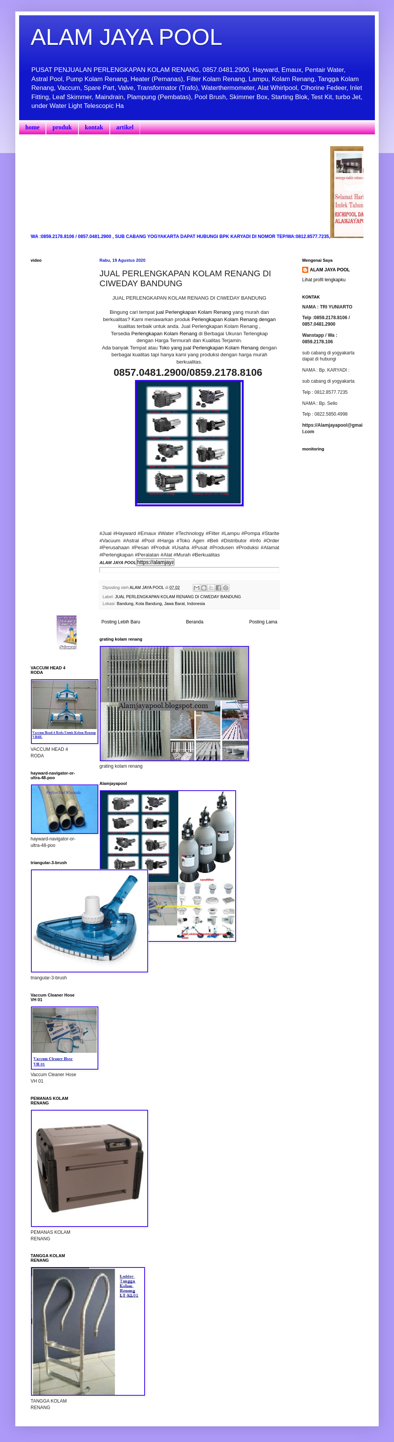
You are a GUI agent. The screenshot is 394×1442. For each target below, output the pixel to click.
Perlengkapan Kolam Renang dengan (234, 319)
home (32, 127)
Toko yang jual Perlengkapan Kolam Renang (209, 348)
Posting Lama (263, 622)
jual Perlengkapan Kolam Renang (193, 312)
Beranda (194, 622)
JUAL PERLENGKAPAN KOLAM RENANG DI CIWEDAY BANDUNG (178, 596)
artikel (125, 127)
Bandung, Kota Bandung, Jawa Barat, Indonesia (161, 603)
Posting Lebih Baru (120, 622)
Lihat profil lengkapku (323, 279)
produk (62, 127)
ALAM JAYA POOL (126, 37)
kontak (94, 127)
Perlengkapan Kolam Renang (164, 333)
